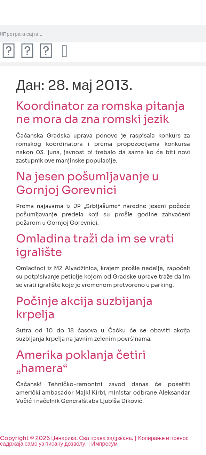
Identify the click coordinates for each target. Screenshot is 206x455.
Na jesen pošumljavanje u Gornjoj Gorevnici (87, 183)
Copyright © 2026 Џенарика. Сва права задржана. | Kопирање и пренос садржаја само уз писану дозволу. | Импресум (94, 441)
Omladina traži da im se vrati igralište (95, 245)
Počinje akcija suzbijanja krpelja (84, 307)
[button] (103, 64)
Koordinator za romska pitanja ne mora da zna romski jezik (100, 112)
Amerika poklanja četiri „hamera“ (81, 361)
